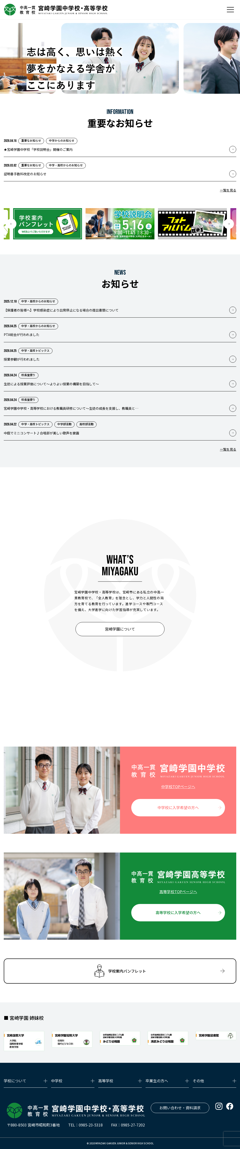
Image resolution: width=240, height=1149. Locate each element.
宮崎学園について (120, 629)
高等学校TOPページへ (178, 891)
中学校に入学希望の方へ (178, 807)
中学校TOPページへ (178, 786)
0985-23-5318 (91, 1125)
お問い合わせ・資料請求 (180, 1107)
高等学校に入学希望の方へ (178, 912)
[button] (11, 224)
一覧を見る (228, 190)
